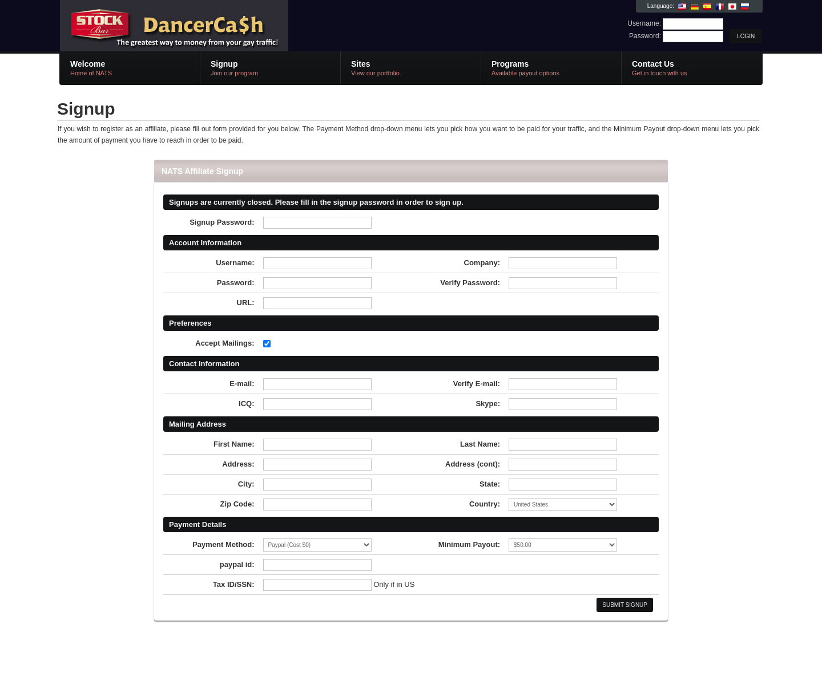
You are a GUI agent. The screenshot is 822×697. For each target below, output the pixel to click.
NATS (195, 26)
